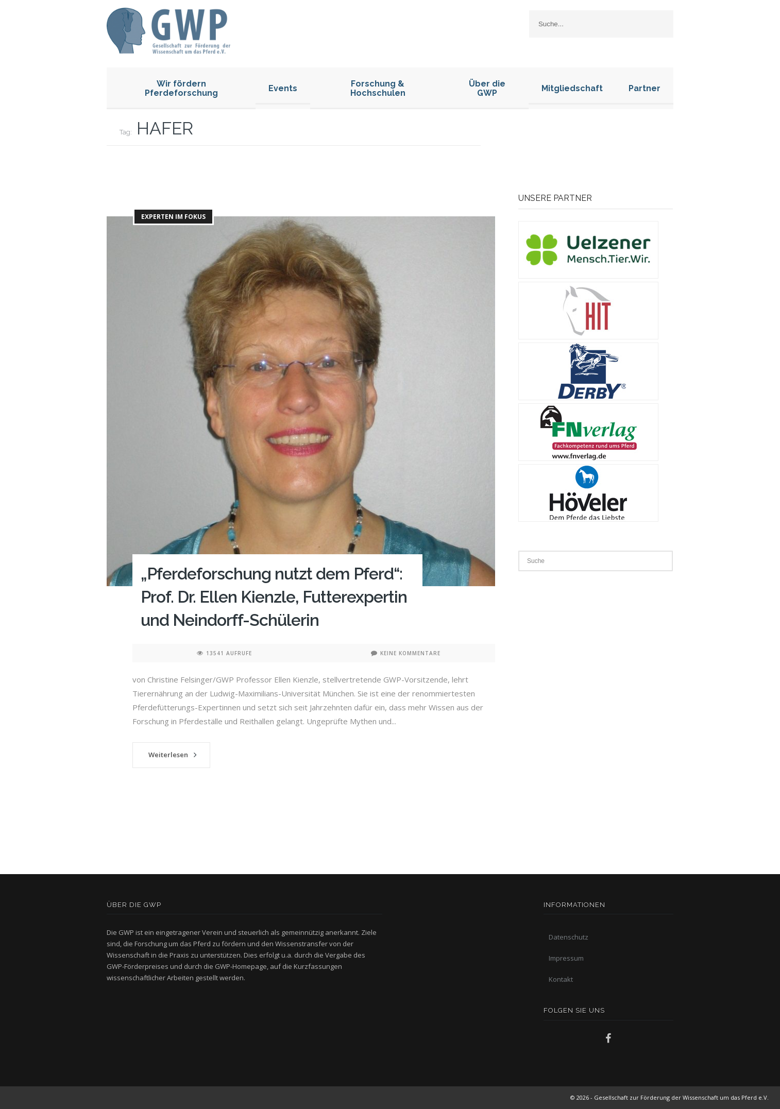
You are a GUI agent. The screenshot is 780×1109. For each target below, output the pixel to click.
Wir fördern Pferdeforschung (181, 88)
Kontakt (561, 979)
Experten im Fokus (173, 216)
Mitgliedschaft (572, 88)
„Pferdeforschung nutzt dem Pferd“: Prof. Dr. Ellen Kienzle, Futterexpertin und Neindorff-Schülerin (274, 596)
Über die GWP (487, 88)
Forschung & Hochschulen (377, 88)
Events (282, 88)
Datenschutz (568, 937)
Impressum (566, 958)
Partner (644, 88)
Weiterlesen (168, 754)
